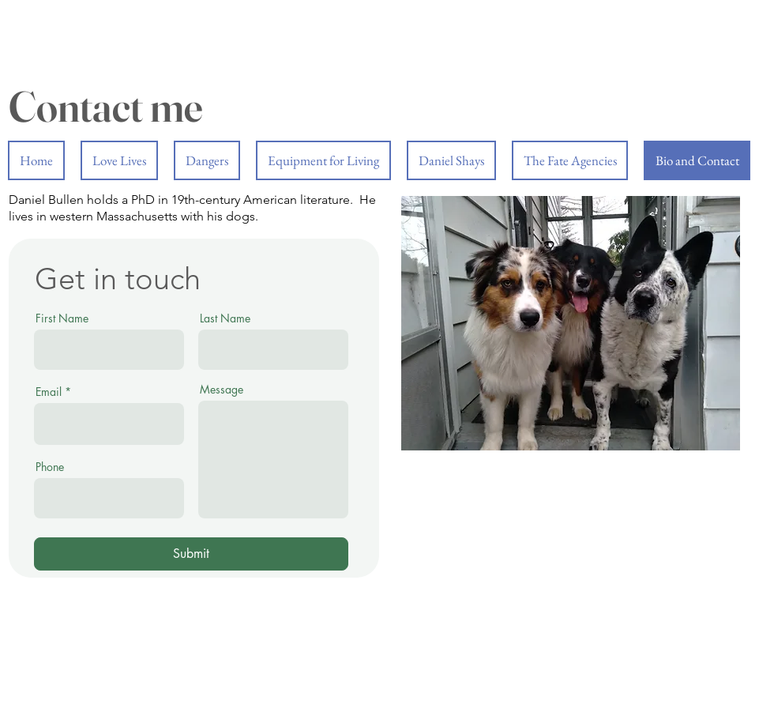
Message (221, 389)
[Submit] (191, 554)
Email (49, 391)
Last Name (225, 318)
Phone (50, 467)
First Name (62, 318)
